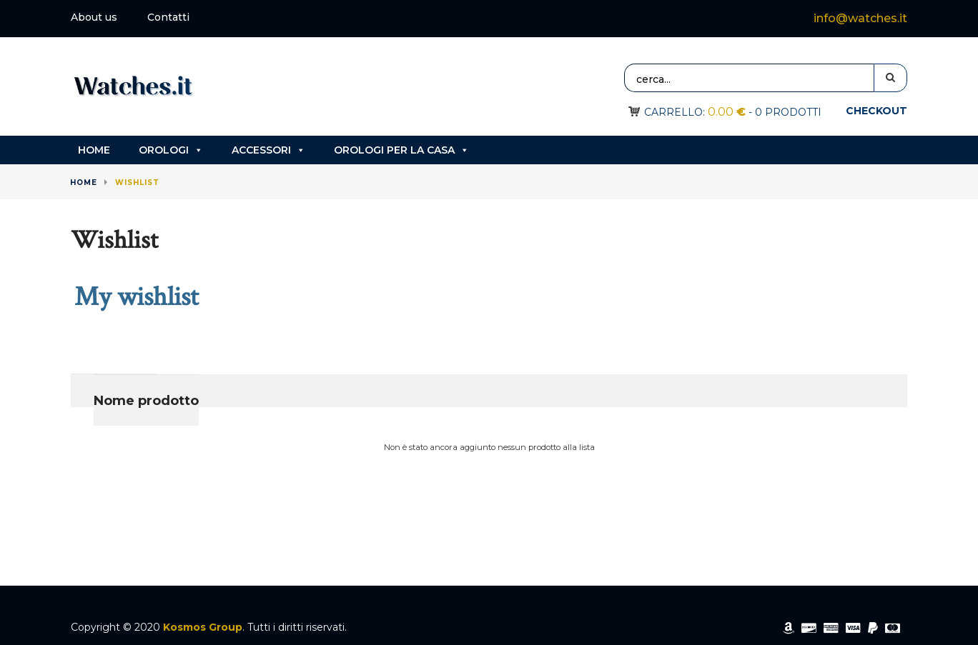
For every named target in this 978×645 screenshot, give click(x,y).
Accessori (268, 150)
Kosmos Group (202, 627)
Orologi (171, 150)
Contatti (168, 17)
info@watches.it (860, 18)
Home (94, 150)
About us (94, 17)
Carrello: (695, 112)
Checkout (876, 110)
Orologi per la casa (401, 150)
